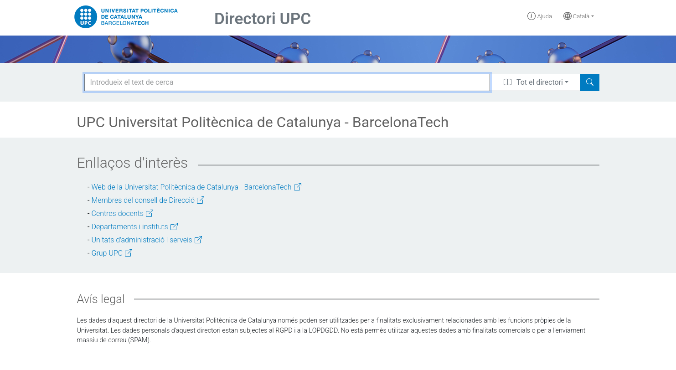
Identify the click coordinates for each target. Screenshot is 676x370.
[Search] (589, 82)
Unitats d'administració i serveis (147, 240)
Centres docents (123, 213)
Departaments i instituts (135, 226)
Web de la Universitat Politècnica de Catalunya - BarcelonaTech (196, 187)
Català (576, 16)
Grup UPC (112, 253)
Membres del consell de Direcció (148, 200)
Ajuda (539, 16)
